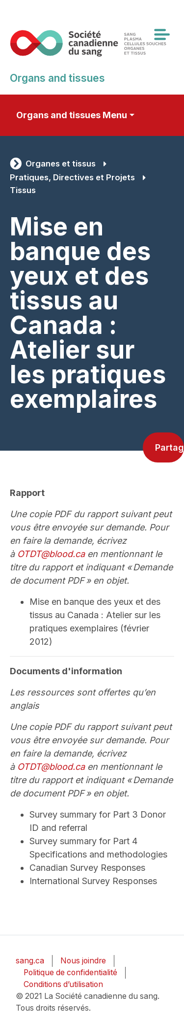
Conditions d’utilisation (63, 984)
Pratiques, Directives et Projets (72, 177)
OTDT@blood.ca (51, 554)
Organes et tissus (61, 163)
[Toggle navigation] (161, 34)
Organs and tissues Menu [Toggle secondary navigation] (71, 115)
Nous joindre (83, 960)
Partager (169, 447)
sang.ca (30, 960)
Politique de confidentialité (70, 972)
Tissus (23, 190)
